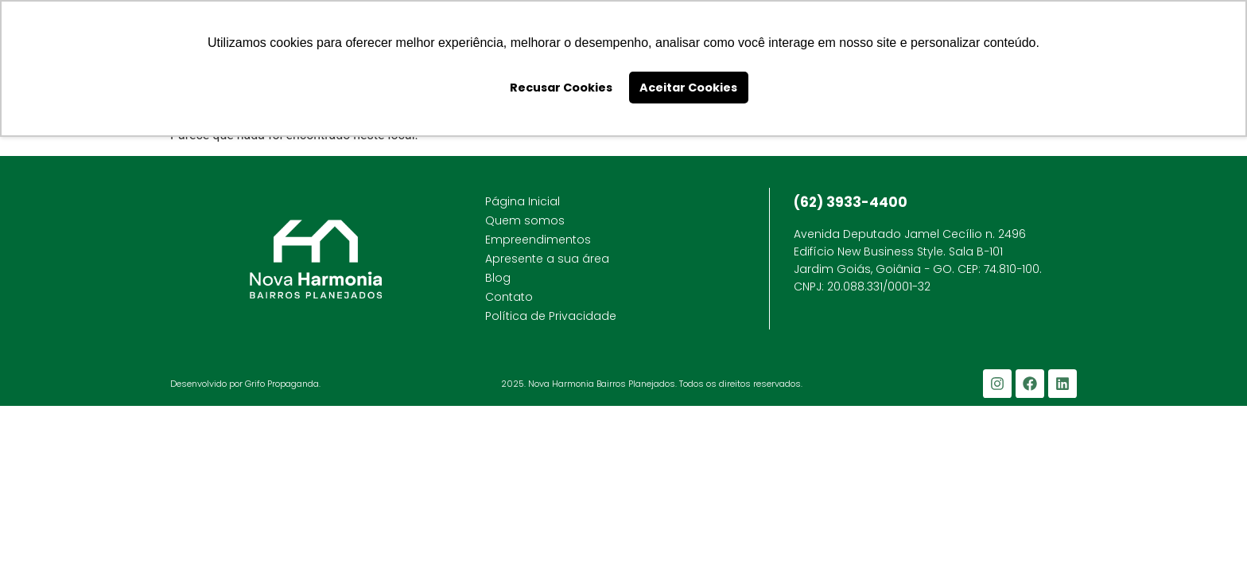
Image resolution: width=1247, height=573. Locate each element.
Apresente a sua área (547, 259)
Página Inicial (522, 201)
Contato (509, 297)
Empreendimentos (538, 240)
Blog (498, 278)
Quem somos (525, 220)
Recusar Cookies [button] (561, 88)
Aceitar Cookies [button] (688, 88)
